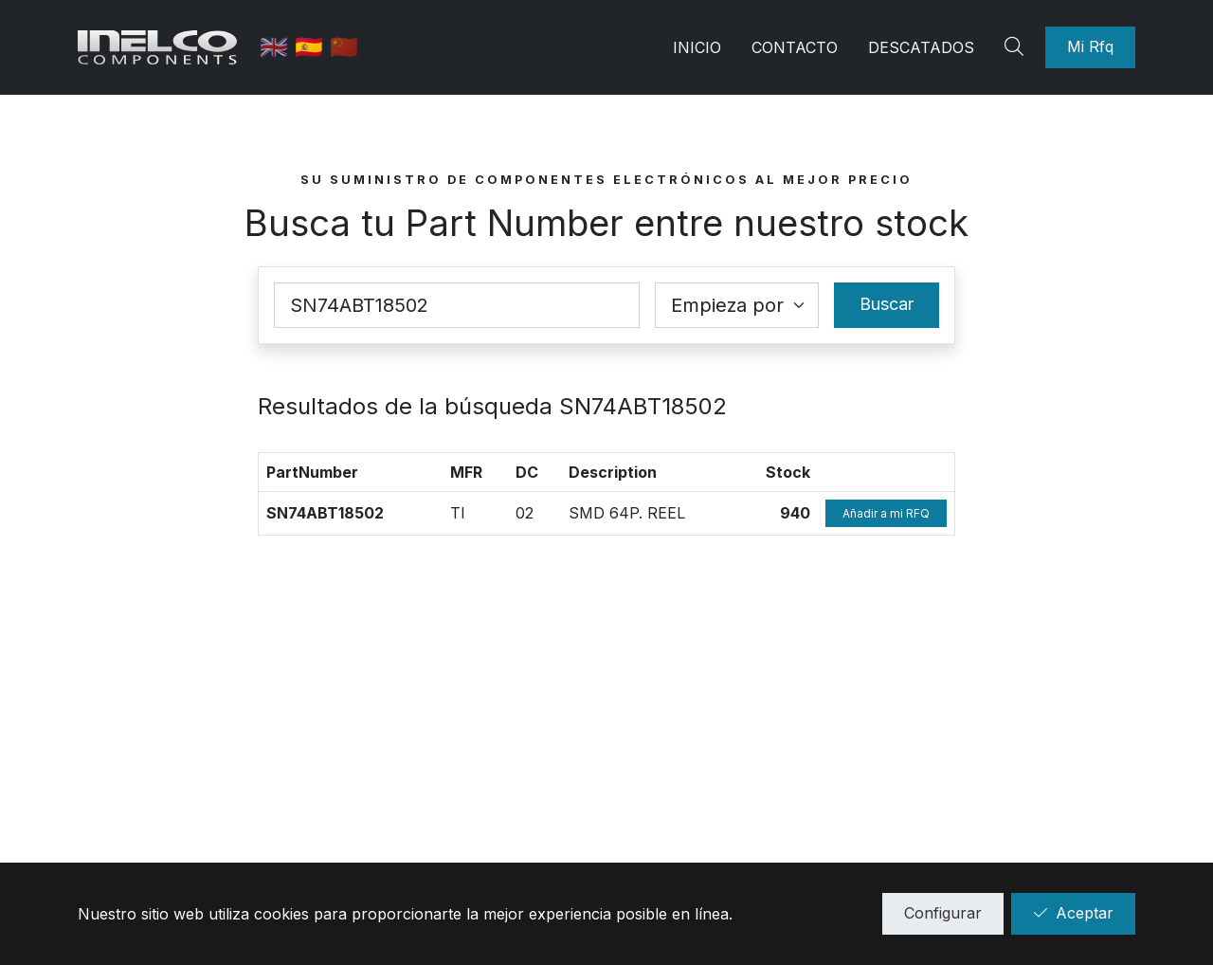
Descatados (921, 47)
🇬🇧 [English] (279, 47)
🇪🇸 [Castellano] (314, 47)
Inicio (697, 47)
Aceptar (1073, 912)
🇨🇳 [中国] (346, 47)
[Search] (1016, 47)
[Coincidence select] (737, 305)
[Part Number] (457, 305)
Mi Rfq (1090, 46)
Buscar (887, 304)
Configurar (943, 912)
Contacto (794, 47)
